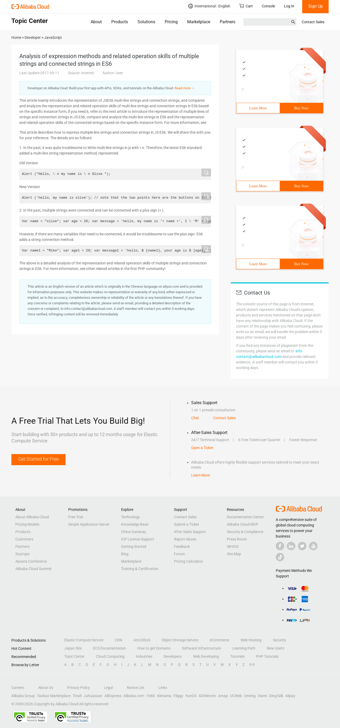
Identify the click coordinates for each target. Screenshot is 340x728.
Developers (173, 656)
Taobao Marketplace (54, 696)
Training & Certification (139, 569)
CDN (118, 640)
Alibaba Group (23, 696)
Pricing (171, 21)
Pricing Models (27, 524)
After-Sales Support (190, 532)
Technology (130, 517)
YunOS (190, 696)
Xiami (262, 696)
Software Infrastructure (201, 648)
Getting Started (133, 546)
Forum (179, 554)
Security (279, 640)
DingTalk (276, 696)
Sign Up (315, 6)
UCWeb (236, 696)
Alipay (290, 696)
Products (119, 21)
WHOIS (232, 546)
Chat (195, 418)
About (96, 21)
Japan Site (73, 648)
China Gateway (133, 532)
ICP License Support (137, 539)
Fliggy (178, 696)
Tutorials (237, 656)
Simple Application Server (88, 524)
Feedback (182, 546)
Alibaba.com (133, 696)
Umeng (250, 696)
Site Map (234, 554)
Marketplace (198, 21)
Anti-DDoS (142, 640)
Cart (246, 6)
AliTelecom (207, 696)
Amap (223, 696)
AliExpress (112, 696)
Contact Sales (313, 22)
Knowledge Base (134, 524)
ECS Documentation (109, 648)
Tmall (77, 696)
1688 (150, 696)
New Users (275, 648)
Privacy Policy (78, 687)
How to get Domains (154, 648)
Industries (144, 656)
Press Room (237, 539)
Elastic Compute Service (83, 640)
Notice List (135, 687)
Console (268, 6)
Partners (227, 21)
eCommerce (219, 640)
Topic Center (74, 656)
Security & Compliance (245, 532)
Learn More (258, 108)
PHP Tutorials (267, 656)
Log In (289, 6)
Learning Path (243, 648)
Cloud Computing (110, 656)
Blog (124, 554)
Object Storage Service (180, 640)
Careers (17, 687)
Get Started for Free (38, 459)
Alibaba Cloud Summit (33, 569)
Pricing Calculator (188, 561)
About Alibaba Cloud (32, 517)
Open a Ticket (202, 448)
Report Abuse (185, 539)
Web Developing (206, 656)
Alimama (164, 696)
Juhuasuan (93, 696)
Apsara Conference (31, 561)
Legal (108, 687)
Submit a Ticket (186, 524)
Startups (22, 554)
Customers (24, 539)
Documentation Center (245, 517)
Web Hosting (251, 640)
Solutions (146, 21)
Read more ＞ (184, 88)
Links (162, 687)
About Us (45, 687)
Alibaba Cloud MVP (242, 524)
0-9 (252, 664)
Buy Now (301, 108)
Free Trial (75, 517)
